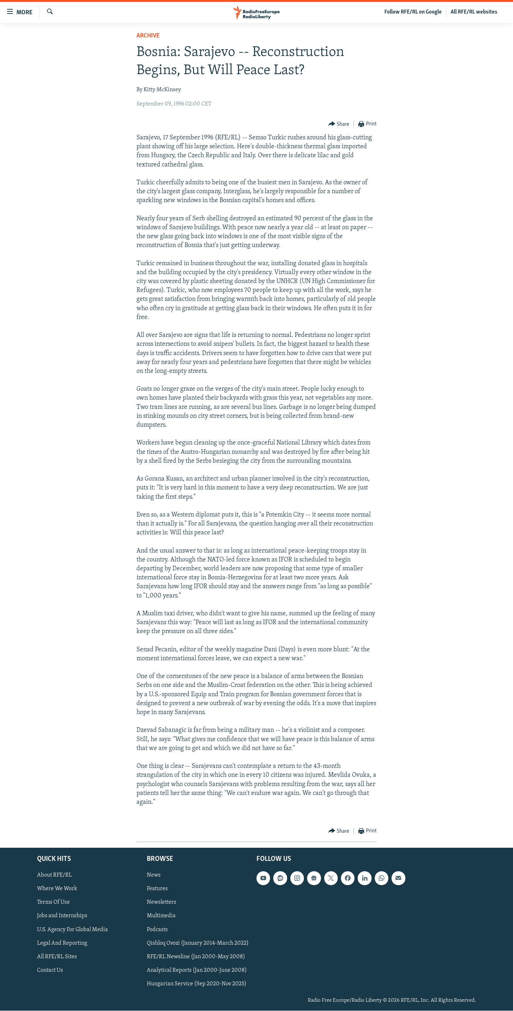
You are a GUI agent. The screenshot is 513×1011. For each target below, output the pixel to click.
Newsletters (161, 902)
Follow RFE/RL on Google (413, 12)
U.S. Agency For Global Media (72, 930)
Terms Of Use (53, 902)
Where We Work (57, 889)
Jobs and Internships (62, 916)
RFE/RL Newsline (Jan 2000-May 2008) (196, 957)
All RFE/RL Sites (57, 957)
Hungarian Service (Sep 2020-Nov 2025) (197, 984)
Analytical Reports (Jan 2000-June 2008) (197, 970)
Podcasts (157, 930)
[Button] (338, 124)
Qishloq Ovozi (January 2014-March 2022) (198, 943)
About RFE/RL (54, 875)
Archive (148, 35)
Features (157, 889)
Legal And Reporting (62, 943)
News (154, 875)
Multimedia (161, 916)
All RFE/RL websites (474, 12)
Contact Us (50, 970)
